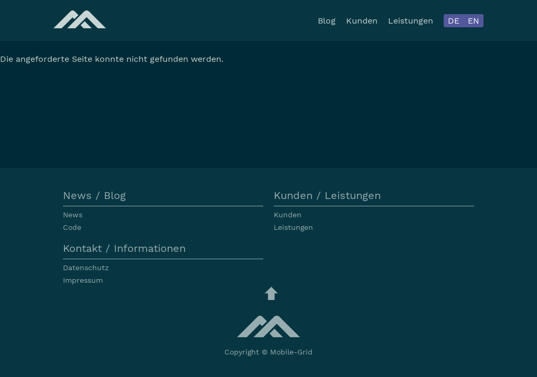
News (72, 214)
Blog (327, 21)
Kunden (362, 21)
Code (72, 227)
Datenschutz (86, 267)
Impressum (83, 280)
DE (453, 21)
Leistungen (410, 21)
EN (473, 21)
